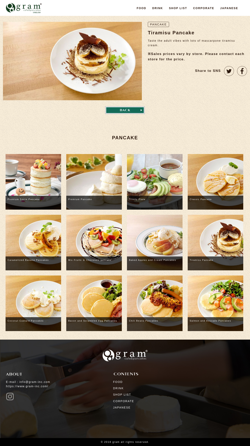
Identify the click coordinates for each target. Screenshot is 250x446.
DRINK (157, 8)
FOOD (141, 8)
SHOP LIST (178, 8)
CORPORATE (203, 8)
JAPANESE (229, 8)
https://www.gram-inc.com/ (27, 386)
